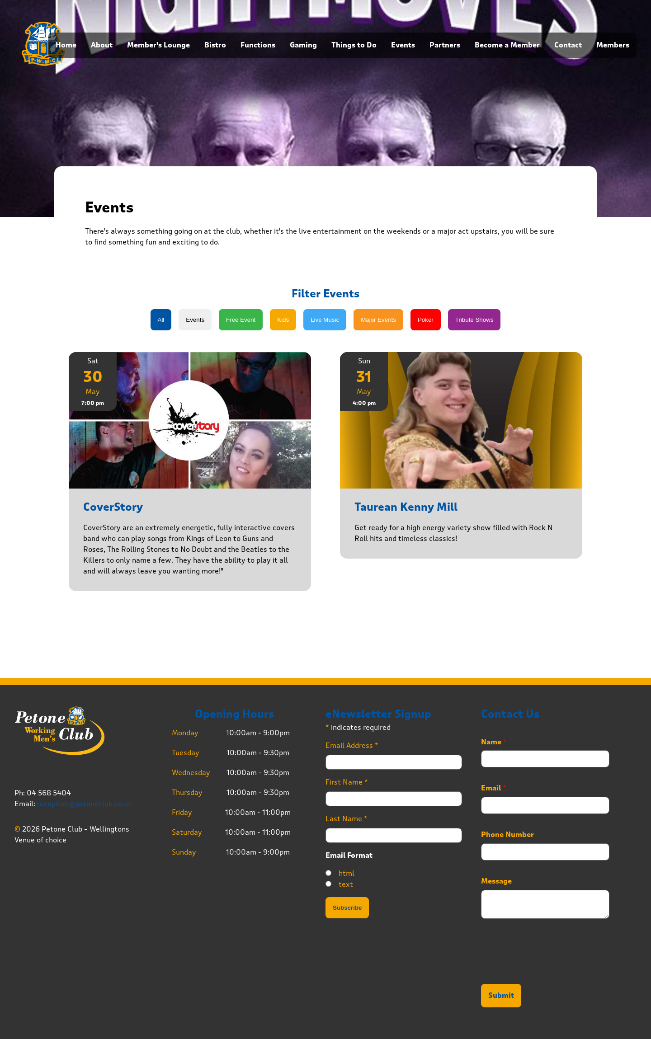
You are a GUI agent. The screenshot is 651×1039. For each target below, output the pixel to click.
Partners (444, 45)
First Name (347, 782)
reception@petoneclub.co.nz (84, 803)
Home (66, 45)
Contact (568, 45)
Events (403, 45)
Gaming (303, 45)
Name (494, 742)
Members (612, 45)
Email (493, 788)
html (346, 873)
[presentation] (549, 969)
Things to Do (354, 45)
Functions (258, 45)
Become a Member (507, 45)
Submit (501, 995)
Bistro (215, 45)
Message (496, 881)
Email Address (352, 745)
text (346, 884)
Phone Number (507, 834)
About (102, 45)
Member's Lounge (158, 45)
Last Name (347, 818)
